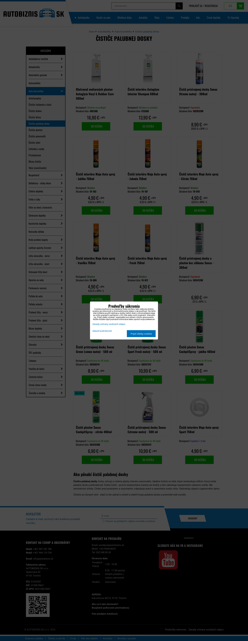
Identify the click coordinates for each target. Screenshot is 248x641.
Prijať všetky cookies (141, 333)
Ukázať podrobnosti (102, 331)
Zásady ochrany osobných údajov (108, 324)
